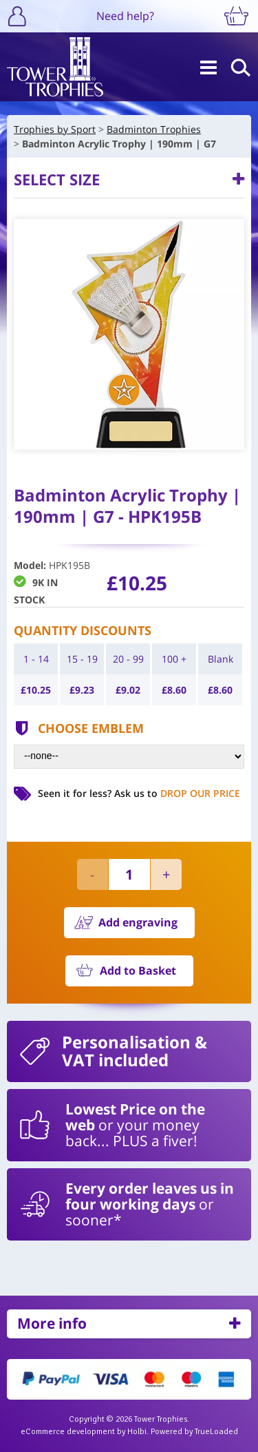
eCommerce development (68, 1432)
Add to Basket (138, 970)
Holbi (137, 1432)
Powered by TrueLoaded (194, 1432)
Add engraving (138, 922)
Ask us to (177, 793)
